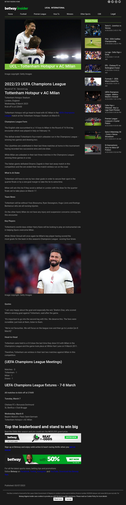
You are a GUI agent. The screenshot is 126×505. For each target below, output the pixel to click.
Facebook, (25, 471)
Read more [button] (58, 499)
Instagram (41, 471)
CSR (99, 14)
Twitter (33, 471)
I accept (69, 499)
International (58, 8)
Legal (113, 14)
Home (10, 14)
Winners (70, 14)
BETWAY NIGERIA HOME (12, 2)
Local (47, 8)
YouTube (54, 471)
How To (56, 14)
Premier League (40, 14)
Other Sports (85, 14)
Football (23, 14)
